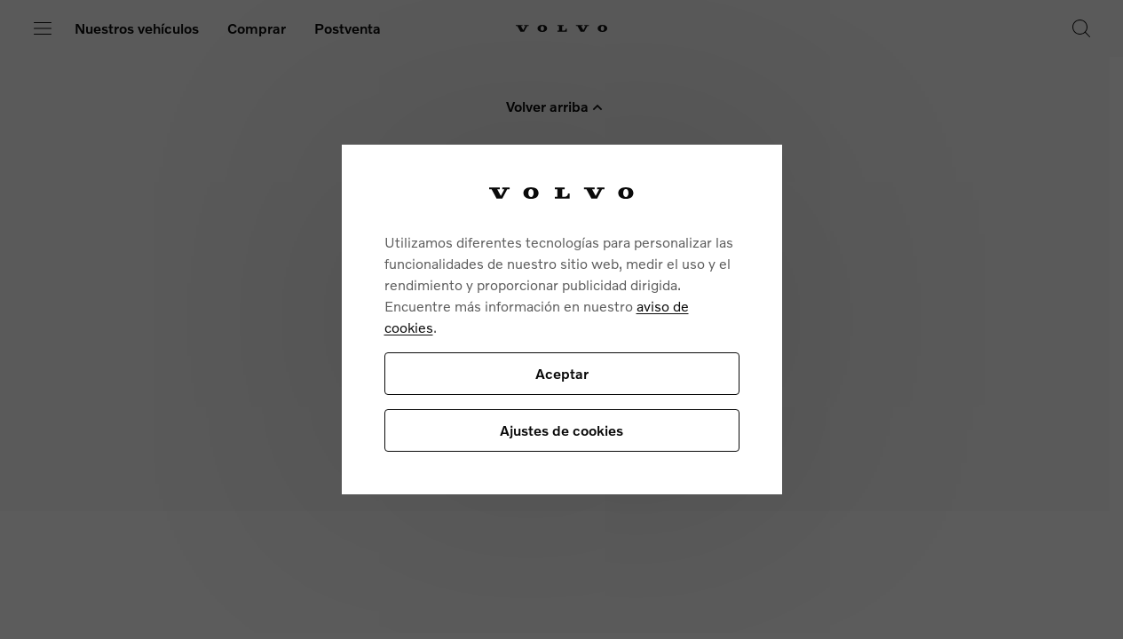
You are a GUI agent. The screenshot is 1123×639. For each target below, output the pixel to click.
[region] (562, 319)
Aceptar (562, 373)
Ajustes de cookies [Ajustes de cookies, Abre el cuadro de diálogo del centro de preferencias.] (561, 430)
